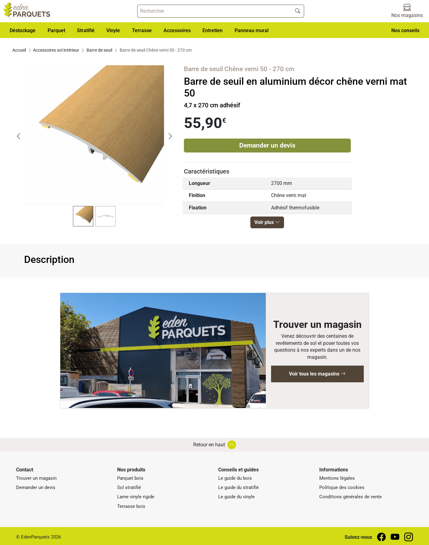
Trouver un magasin (36, 478)
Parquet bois (130, 478)
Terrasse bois (131, 506)
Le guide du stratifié (238, 487)
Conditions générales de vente (350, 497)
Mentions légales (337, 478)
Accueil (19, 50)
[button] (22, 30)
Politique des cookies (341, 487)
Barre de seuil (99, 50)
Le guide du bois (235, 478)
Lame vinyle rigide (135, 497)
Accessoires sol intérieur (56, 50)
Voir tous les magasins (317, 374)
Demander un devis (267, 145)
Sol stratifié (129, 487)
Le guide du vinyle (236, 497)
